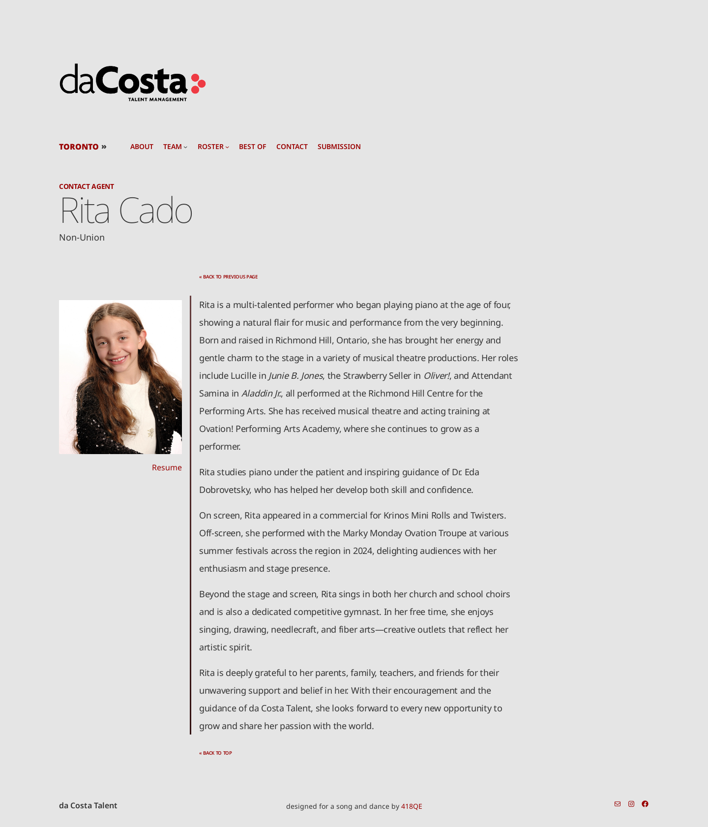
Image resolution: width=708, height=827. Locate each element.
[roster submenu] (227, 147)
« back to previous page (228, 277)
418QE (411, 806)
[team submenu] (185, 147)
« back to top (215, 753)
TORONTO (79, 146)
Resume (167, 467)
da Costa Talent (88, 805)
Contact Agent (86, 186)
